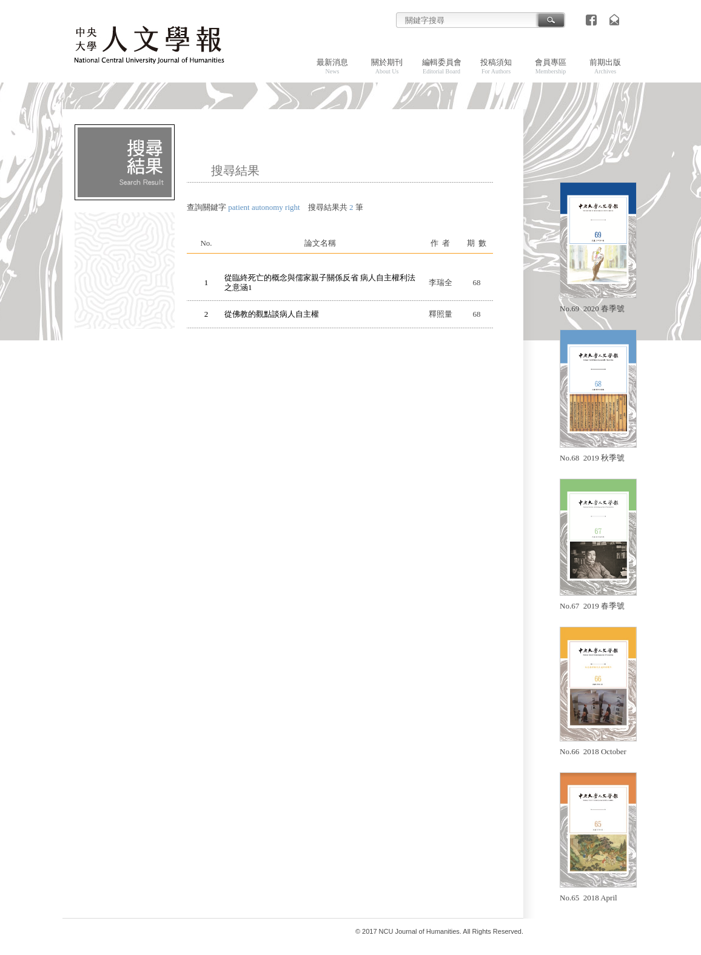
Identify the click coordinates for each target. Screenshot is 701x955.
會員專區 (550, 66)
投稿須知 (496, 66)
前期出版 (605, 66)
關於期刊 (387, 66)
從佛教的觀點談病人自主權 (271, 314)
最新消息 (332, 66)
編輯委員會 (441, 66)
